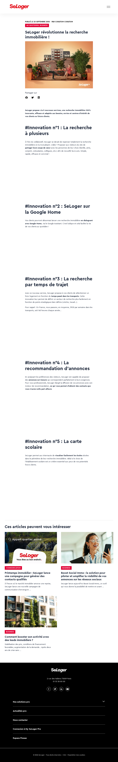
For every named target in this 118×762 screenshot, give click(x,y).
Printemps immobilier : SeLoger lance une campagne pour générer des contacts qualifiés (27, 576)
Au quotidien (32, 25)
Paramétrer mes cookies (76, 755)
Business (44, 25)
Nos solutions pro (21, 701)
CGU (64, 755)
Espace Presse (20, 738)
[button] (26, 97)
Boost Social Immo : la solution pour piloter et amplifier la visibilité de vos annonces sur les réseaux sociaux (83, 576)
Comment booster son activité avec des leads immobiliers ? (27, 638)
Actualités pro (19, 710)
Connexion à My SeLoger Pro (27, 729)
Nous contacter (20, 720)
